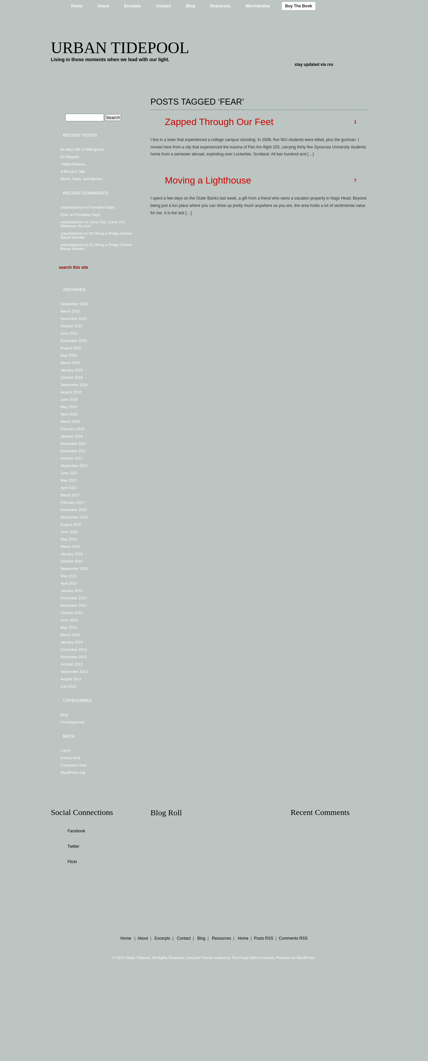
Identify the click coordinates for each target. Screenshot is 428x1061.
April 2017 (69, 488)
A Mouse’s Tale (73, 171)
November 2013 (74, 657)
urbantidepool (72, 207)
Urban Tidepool (120, 47)
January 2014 (72, 642)
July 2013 (68, 686)
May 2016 (69, 539)
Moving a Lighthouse (208, 180)
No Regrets (70, 157)
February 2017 (73, 502)
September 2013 (74, 672)
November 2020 (74, 341)
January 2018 (72, 436)
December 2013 (74, 649)
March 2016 (70, 547)
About (103, 6)
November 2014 (74, 605)
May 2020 (69, 355)
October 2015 (72, 561)
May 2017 (69, 480)
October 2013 (72, 664)
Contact (163, 6)
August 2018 (71, 392)
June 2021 (69, 333)
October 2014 (72, 613)
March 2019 (70, 363)
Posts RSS (263, 938)
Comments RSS (293, 938)
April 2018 (69, 414)
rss (330, 64)
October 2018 (72, 377)
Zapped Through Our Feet (219, 122)
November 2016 (74, 510)
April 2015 (69, 583)
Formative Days (102, 207)
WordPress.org (73, 773)
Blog (190, 6)
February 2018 (73, 429)
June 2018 (69, 399)
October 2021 (72, 326)
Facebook (76, 831)
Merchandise (257, 6)
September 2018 (74, 385)
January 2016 (72, 554)
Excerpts (132, 6)
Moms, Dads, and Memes (81, 179)
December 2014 (74, 598)
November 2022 (74, 319)
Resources (220, 6)
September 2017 (74, 466)
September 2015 (74, 569)
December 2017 (74, 444)
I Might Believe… (74, 164)
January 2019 (72, 370)
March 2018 (70, 422)
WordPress (306, 958)
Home (76, 6)
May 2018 (69, 407)
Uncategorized (72, 722)
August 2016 (71, 524)
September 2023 (74, 304)
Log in (66, 750)
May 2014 (69, 627)
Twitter (73, 846)
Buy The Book (298, 6)
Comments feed (74, 765)
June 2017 (69, 473)
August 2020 (71, 348)
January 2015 (72, 591)
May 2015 (69, 576)
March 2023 (70, 311)
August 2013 (71, 679)
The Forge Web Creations (253, 958)
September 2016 (74, 517)
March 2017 (70, 495)
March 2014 (70, 635)
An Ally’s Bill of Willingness (82, 149)
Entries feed (70, 758)
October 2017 (72, 458)
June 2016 (69, 532)
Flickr (72, 861)
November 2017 (74, 451)
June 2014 (69, 620)
